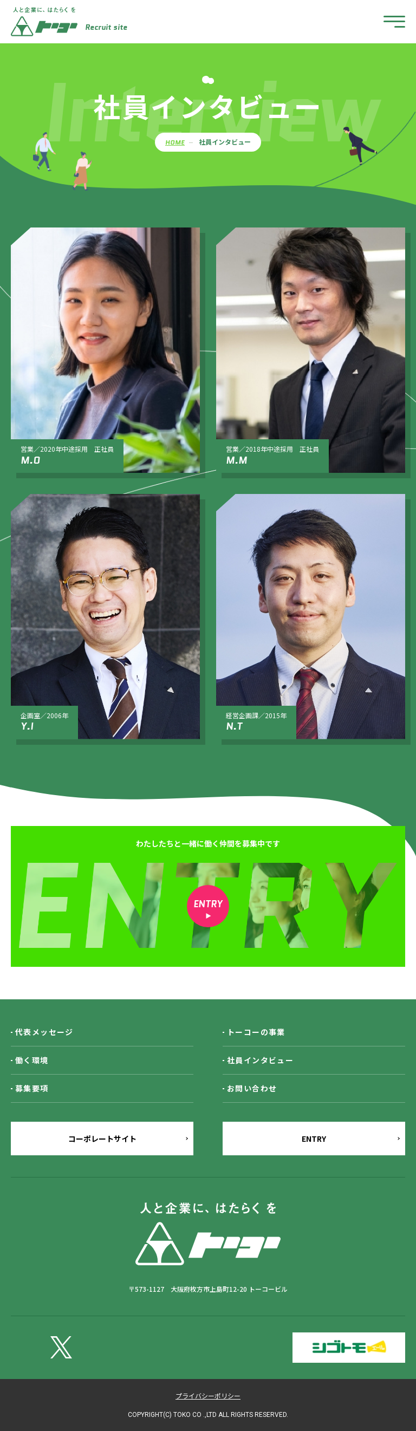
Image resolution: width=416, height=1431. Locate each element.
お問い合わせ (252, 1088)
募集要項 (32, 1088)
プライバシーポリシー (208, 1395)
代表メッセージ (44, 1031)
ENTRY (314, 1138)
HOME (175, 142)
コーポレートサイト (102, 1138)
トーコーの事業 (256, 1031)
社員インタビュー (260, 1060)
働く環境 (32, 1060)
